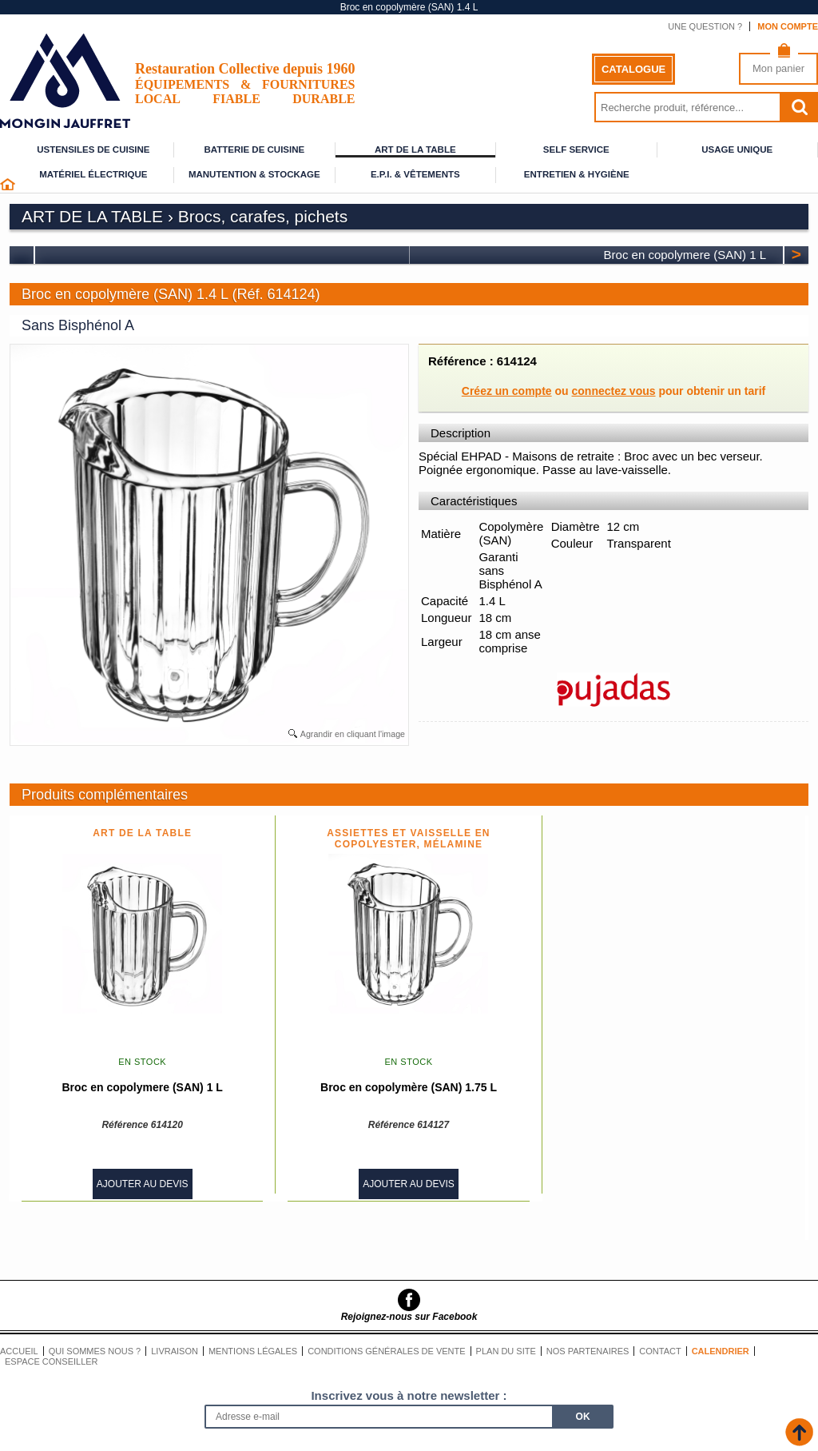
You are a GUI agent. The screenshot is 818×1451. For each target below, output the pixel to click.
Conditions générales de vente (386, 1351)
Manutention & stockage (254, 174)
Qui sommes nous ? (95, 1351)
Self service (576, 149)
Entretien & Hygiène (576, 174)
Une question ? (705, 26)
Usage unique (736, 149)
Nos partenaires (587, 1351)
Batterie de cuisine (254, 149)
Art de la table (415, 149)
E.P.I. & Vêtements (415, 174)
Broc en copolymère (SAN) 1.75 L (408, 1087)
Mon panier (778, 68)
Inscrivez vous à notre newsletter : (408, 1395)
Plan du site (506, 1351)
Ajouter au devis (143, 1184)
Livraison (174, 1351)
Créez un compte (507, 391)
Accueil (19, 1351)
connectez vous (614, 391)
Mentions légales (252, 1351)
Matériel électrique (93, 174)
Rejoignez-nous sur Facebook (409, 1316)
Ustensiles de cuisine (93, 149)
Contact (660, 1351)
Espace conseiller (51, 1361)
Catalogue (633, 69)
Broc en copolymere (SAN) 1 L (685, 254)
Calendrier (720, 1351)
